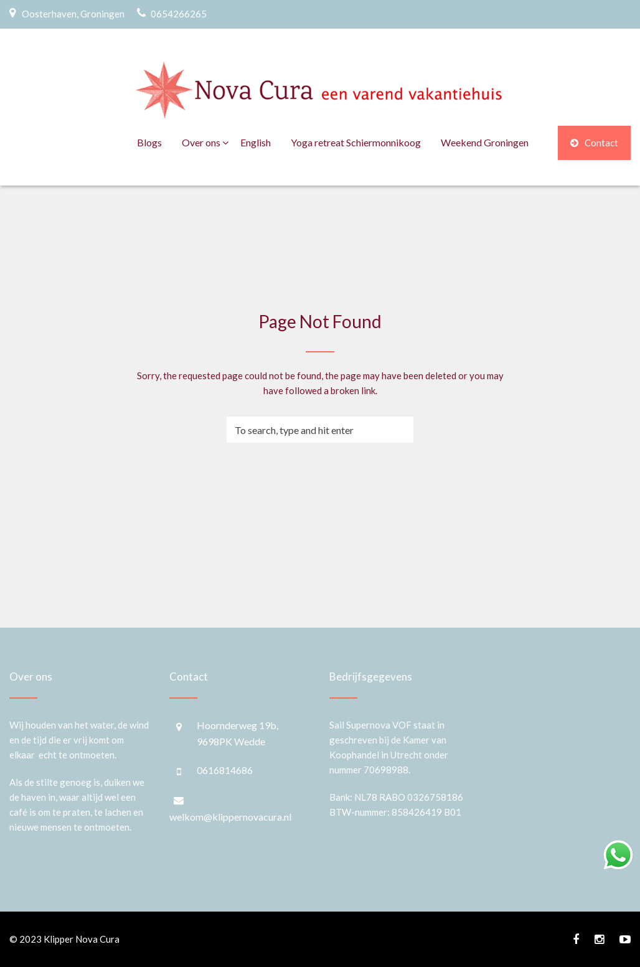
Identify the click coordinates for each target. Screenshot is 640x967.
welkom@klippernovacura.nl (230, 817)
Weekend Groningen (485, 142)
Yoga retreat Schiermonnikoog (356, 142)
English (255, 142)
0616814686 (225, 770)
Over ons (201, 142)
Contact (594, 142)
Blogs (149, 142)
